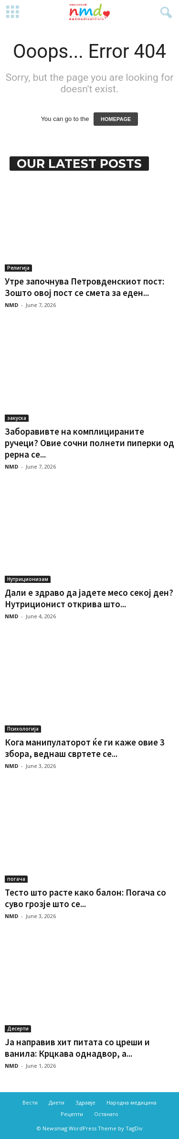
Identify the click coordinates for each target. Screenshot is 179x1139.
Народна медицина (131, 1102)
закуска (16, 418)
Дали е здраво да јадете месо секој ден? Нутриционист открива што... (89, 598)
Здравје (85, 1102)
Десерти (18, 1028)
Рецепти (72, 1113)
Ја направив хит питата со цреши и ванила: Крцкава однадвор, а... (77, 1047)
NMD (11, 304)
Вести (30, 1102)
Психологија (23, 728)
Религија (18, 267)
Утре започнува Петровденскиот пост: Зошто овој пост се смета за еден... (84, 286)
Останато (106, 1113)
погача (16, 879)
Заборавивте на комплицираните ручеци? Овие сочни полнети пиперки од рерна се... (89, 443)
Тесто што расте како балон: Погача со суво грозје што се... (85, 898)
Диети (56, 1102)
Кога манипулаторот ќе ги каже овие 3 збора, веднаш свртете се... (85, 747)
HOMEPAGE (116, 119)
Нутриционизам (27, 579)
